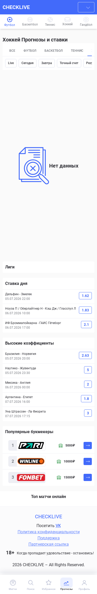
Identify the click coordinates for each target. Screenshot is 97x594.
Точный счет (69, 63)
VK (58, 525)
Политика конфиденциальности (49, 531)
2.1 (86, 324)
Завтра (46, 63)
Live (11, 63)
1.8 (86, 399)
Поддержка (49, 538)
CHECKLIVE (16, 7)
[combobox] (86, 7)
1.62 (85, 296)
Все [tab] (12, 51)
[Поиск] (31, 585)
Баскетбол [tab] (53, 51)
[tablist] (48, 51)
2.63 (85, 355)
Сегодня (27, 63)
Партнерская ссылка (48, 544)
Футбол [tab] (30, 51)
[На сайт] (88, 445)
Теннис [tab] (77, 51)
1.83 (85, 310)
